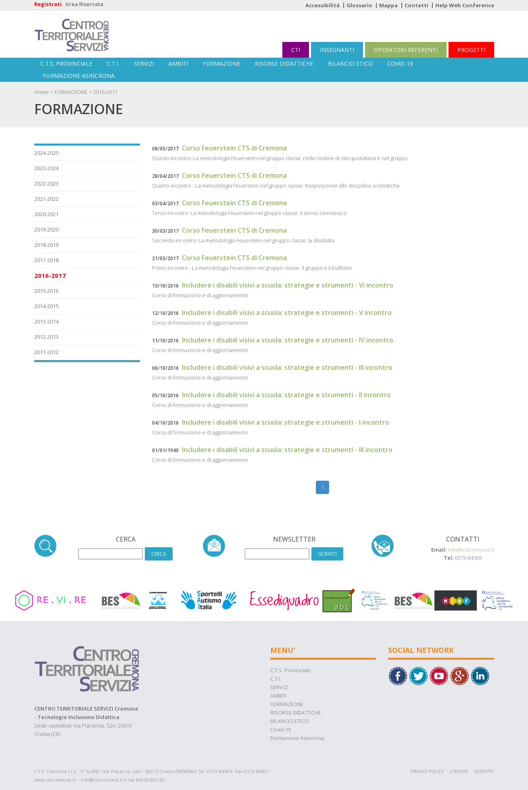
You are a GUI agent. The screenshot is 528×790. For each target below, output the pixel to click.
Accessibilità (322, 5)
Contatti (416, 5)
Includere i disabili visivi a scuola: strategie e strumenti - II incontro (286, 394)
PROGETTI (471, 50)
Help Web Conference (464, 5)
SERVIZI (144, 63)
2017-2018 (46, 260)
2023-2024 (46, 168)
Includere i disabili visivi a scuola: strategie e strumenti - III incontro (287, 367)
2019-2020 (46, 229)
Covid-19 (400, 63)
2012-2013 (46, 336)
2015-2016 (46, 290)
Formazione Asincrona (79, 75)
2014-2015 (46, 306)
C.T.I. (113, 63)
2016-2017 (105, 92)
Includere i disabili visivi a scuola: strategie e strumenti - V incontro (287, 312)
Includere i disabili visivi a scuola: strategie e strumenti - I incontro (285, 422)
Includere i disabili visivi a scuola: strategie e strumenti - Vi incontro (287, 285)
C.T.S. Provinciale (66, 63)
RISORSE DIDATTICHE (284, 63)
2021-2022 (46, 198)
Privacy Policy (427, 771)
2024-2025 (46, 152)
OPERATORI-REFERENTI (406, 50)
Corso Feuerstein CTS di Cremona (234, 148)
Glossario (359, 5)
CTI (295, 50)
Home (41, 92)
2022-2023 (46, 183)
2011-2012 (46, 352)
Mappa (388, 5)
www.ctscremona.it (55, 780)
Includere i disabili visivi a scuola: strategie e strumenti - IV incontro (287, 340)
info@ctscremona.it (471, 549)
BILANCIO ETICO (350, 63)
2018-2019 (46, 244)
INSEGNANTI (337, 50)
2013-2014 (46, 321)
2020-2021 (46, 214)
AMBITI (178, 63)
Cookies (459, 771)
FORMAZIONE (221, 63)
